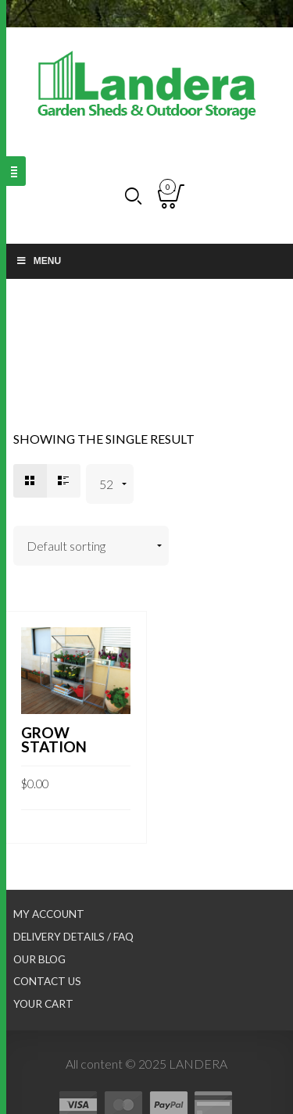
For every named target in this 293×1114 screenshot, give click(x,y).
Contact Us (47, 981)
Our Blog (39, 959)
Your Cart (43, 1004)
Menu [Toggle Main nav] (38, 260)
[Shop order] (91, 546)
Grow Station (54, 739)
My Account (48, 914)
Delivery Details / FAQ (73, 936)
